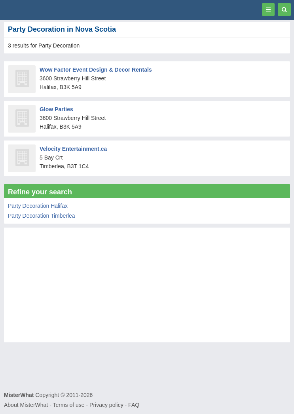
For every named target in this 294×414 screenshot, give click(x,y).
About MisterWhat (26, 405)
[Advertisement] (147, 287)
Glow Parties (56, 109)
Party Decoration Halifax (38, 206)
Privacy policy (106, 405)
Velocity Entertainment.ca (73, 149)
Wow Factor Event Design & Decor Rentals (96, 69)
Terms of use (68, 405)
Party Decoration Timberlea (41, 216)
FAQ (133, 405)
